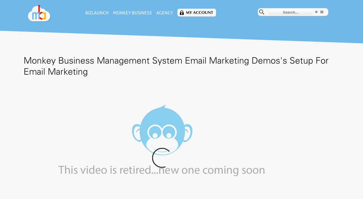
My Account (181, 12)
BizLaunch (78, 12)
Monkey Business (114, 12)
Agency (146, 12)
